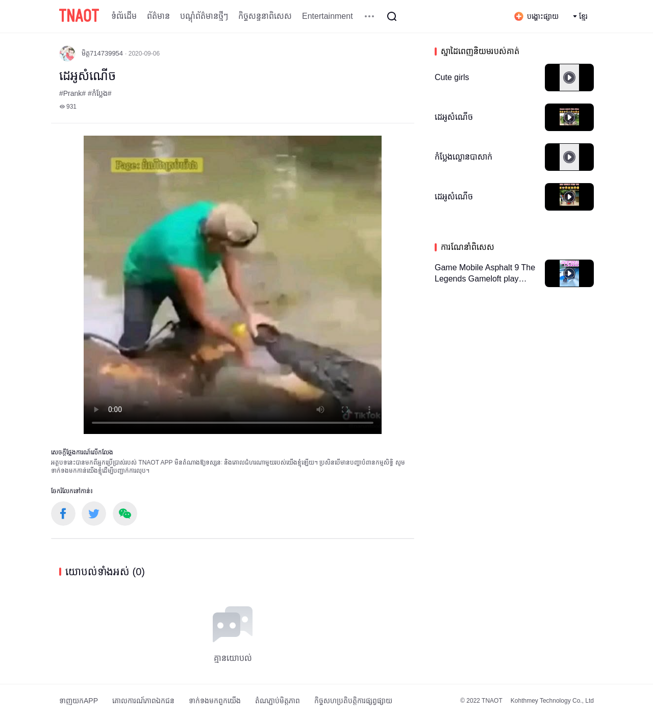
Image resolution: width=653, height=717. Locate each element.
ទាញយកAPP (78, 701)
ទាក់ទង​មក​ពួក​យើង (215, 701)
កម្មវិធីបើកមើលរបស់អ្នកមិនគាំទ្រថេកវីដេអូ (233, 285)
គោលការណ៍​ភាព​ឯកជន (143, 701)
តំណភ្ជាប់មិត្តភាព (277, 701)
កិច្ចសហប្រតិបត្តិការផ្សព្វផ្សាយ (353, 701)
